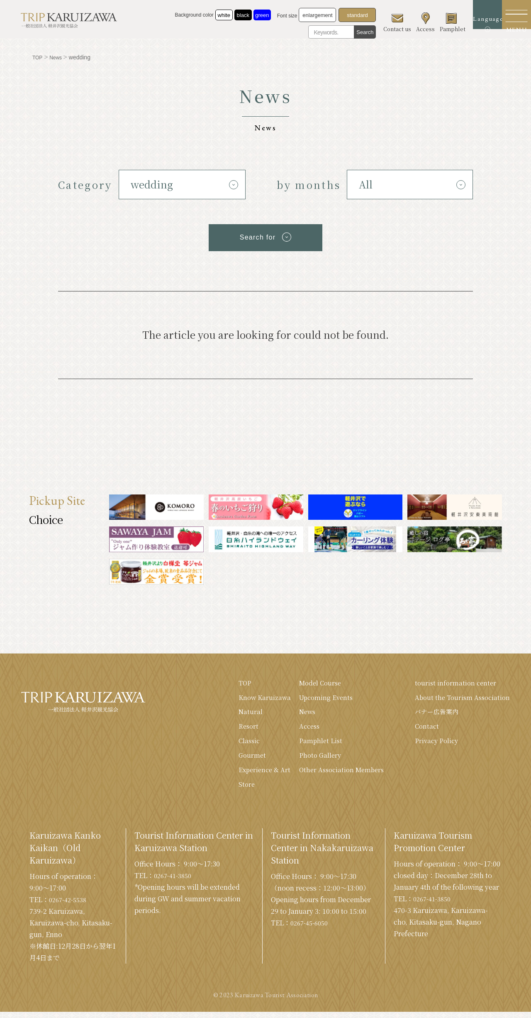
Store (234, 790)
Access (300, 728)
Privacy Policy (433, 744)
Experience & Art (253, 774)
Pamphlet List (311, 744)
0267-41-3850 (175, 881)
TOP (233, 682)
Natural (238, 713)
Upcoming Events (317, 697)
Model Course (311, 682)
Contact (423, 728)
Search (339, 32)
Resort (237, 728)
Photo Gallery (311, 759)
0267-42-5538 (70, 905)
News (298, 713)
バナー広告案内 (433, 713)
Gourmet (240, 759)
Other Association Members (334, 774)
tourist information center (452, 682)
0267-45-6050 (311, 929)
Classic (237, 744)
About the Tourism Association (460, 697)
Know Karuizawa (253, 697)
